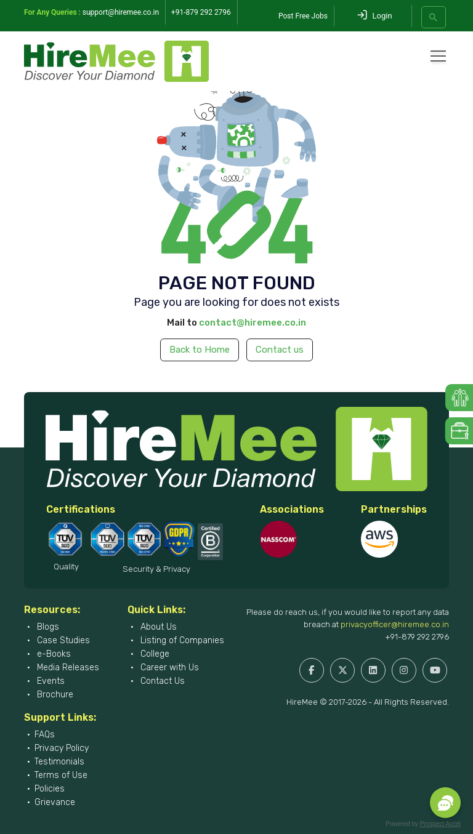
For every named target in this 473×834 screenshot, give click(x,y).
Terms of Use (60, 775)
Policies (49, 789)
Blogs (46, 627)
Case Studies (62, 640)
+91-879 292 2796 (417, 636)
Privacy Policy (61, 748)
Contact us (280, 349)
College (153, 654)
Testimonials (59, 761)
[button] (445, 802)
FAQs (44, 734)
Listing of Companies (181, 640)
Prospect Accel (440, 823)
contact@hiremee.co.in (252, 322)
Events (49, 681)
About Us (157, 627)
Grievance (54, 802)
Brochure (53, 694)
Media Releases (66, 667)
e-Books (52, 654)
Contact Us (161, 681)
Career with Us (168, 667)
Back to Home (199, 349)
